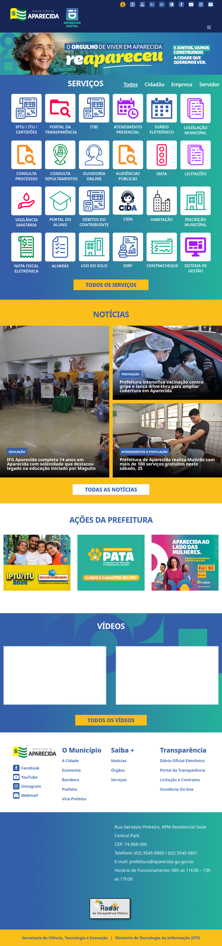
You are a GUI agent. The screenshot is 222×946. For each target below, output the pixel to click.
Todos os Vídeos (110, 720)
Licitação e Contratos (180, 779)
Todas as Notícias (111, 489)
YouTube (29, 777)
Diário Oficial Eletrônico (182, 760)
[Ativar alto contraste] (171, 4)
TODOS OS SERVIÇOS (111, 284)
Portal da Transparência (182, 770)
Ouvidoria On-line (177, 789)
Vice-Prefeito (74, 798)
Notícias (118, 760)
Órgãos (118, 770)
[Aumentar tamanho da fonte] (162, 4)
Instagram (31, 786)
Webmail (29, 795)
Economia (71, 770)
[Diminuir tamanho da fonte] (152, 4)
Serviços (119, 779)
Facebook (30, 768)
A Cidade (70, 760)
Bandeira (70, 779)
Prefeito (69, 789)
